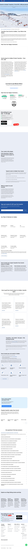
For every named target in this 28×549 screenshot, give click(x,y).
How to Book (9, 525)
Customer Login (10, 529)
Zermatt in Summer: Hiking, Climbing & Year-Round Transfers (10, 499)
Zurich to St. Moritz (16, 420)
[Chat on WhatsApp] (26, 545)
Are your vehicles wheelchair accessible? (7, 464)
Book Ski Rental (5, 378)
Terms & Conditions (3, 547)
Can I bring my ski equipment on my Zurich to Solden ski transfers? (11, 468)
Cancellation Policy (10, 528)
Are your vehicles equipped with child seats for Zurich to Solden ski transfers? (13, 462)
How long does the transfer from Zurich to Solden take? (9, 432)
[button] (26, 422)
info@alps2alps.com (24, 525)
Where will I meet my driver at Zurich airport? (8, 456)
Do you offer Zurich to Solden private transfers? (8, 442)
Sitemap (11, 547)
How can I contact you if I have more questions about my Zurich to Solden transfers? (12, 484)
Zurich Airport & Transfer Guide (7, 29)
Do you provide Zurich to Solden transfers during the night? (10, 466)
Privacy (8, 547)
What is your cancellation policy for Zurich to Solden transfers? (11, 454)
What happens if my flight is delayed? (6, 458)
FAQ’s (8, 526)
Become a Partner (16, 526)
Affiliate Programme (17, 525)
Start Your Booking (4, 255)
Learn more (3, 310)
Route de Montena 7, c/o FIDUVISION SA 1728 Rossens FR (24, 535)
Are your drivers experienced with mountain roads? (8, 444)
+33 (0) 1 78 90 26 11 (24, 538)
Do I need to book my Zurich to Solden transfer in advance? (10, 450)
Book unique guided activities (6, 405)
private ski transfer (4, 253)
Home (2, 29)
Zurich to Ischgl (23, 419)
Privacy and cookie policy (4, 207)
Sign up (25, 210)
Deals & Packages (3, 528)
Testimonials (2, 532)
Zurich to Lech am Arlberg (10, 420)
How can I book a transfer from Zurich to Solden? (8, 446)
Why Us (2, 533)
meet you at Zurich (7, 74)
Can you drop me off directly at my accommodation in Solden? (10, 460)
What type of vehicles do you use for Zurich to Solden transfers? (11, 438)
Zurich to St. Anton (3, 420)
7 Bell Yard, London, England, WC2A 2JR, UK (23, 529)
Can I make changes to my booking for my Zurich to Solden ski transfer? (11, 452)
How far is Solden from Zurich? (5, 436)
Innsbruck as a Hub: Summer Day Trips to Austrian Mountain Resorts (4, 499)
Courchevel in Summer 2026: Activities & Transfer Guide (16, 499)
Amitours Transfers (17, 529)
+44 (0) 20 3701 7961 (23, 531)
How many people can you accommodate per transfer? (9, 440)
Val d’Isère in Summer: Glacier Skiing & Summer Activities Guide (23, 499)
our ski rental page (14, 356)
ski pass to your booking (14, 341)
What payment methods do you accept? (7, 448)
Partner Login (16, 528)
